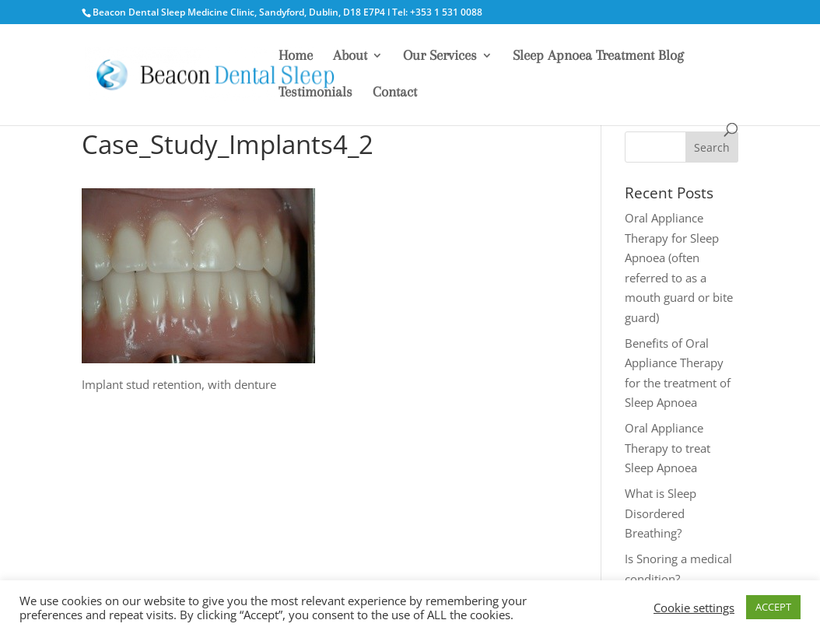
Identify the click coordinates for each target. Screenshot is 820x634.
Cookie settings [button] (694, 608)
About (350, 56)
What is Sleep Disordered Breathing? (660, 513)
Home (296, 56)
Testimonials (315, 93)
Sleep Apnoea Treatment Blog (598, 56)
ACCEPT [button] (773, 607)
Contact (395, 93)
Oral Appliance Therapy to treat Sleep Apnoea (667, 447)
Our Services (440, 56)
